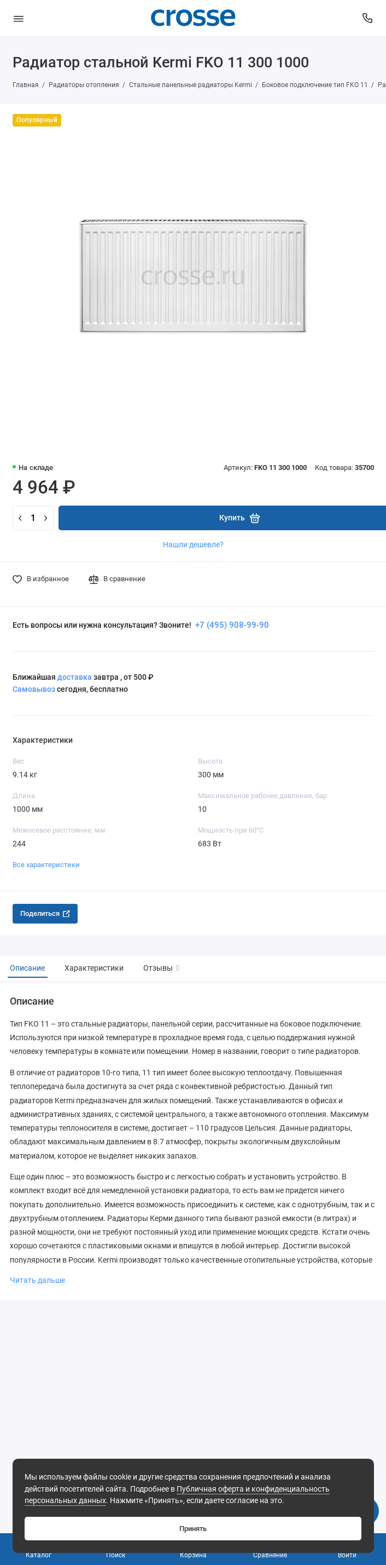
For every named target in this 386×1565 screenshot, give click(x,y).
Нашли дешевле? (193, 544)
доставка (74, 677)
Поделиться (45, 913)
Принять (193, 1528)
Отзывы (160, 968)
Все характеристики (46, 865)
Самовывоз (34, 689)
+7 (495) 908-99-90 (231, 625)
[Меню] (18, 18)
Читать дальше (37, 1280)
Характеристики (94, 968)
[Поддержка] (368, 18)
